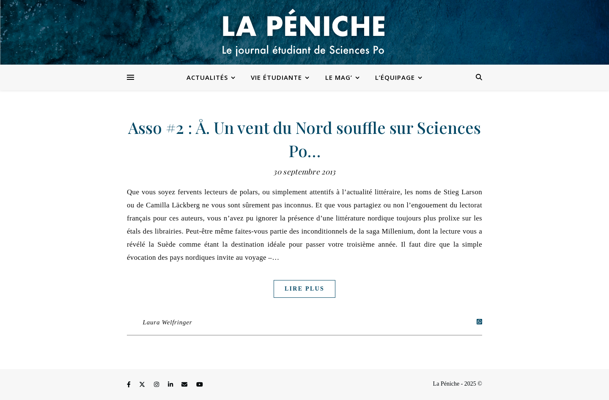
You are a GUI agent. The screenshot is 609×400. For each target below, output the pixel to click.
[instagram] (157, 385)
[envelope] (185, 385)
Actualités (207, 77)
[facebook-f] (129, 385)
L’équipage (395, 77)
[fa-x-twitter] (143, 385)
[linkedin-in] (171, 385)
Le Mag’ (338, 77)
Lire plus (304, 289)
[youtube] (199, 385)
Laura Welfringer (167, 322)
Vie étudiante (276, 77)
